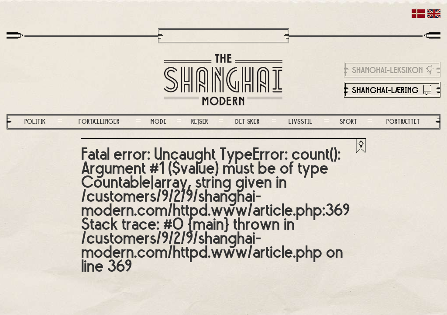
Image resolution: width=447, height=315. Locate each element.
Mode (158, 122)
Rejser (199, 122)
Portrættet (402, 122)
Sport (348, 122)
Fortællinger (99, 122)
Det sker (247, 122)
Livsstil (300, 122)
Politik (35, 122)
